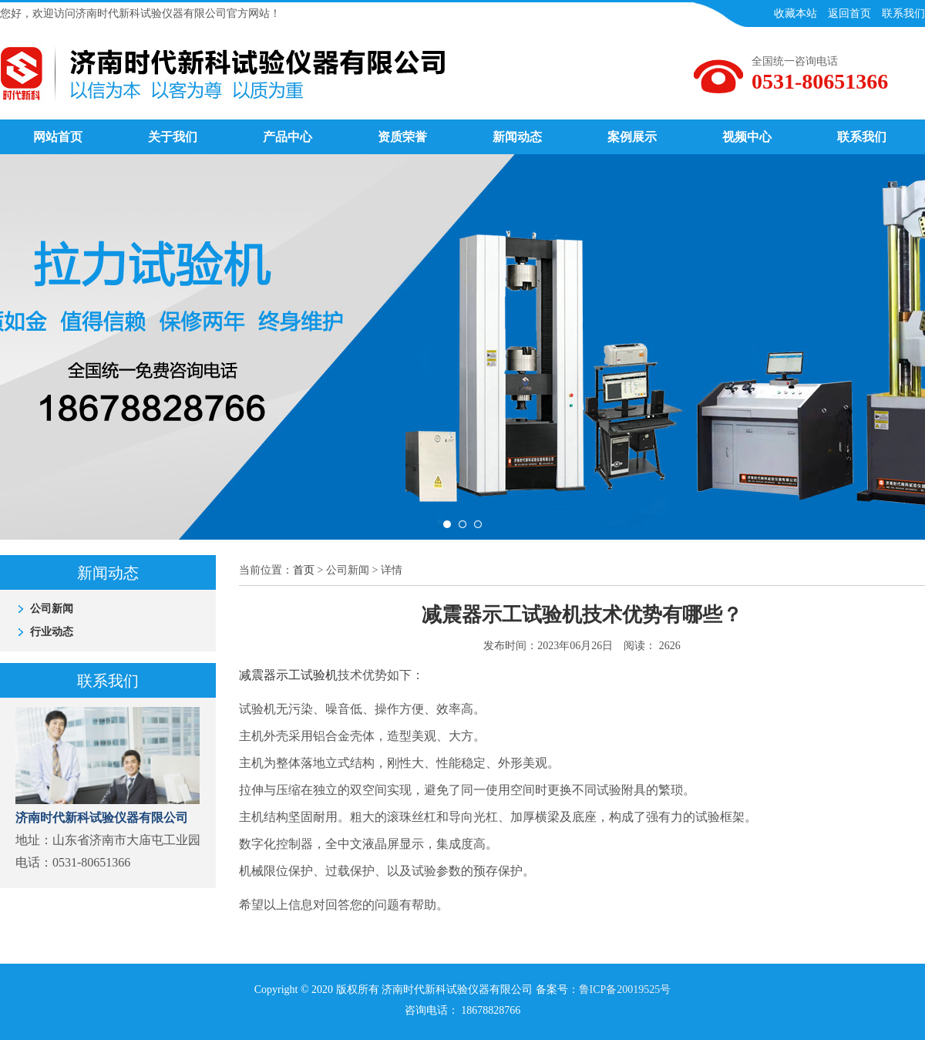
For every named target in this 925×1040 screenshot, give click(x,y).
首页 (303, 570)
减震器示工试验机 (288, 675)
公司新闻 (51, 608)
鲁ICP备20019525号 (625, 989)
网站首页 (57, 136)
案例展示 (632, 136)
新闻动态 (517, 136)
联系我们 (861, 136)
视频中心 (747, 136)
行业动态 (51, 632)
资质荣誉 (402, 136)
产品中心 (287, 136)
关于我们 (172, 136)
